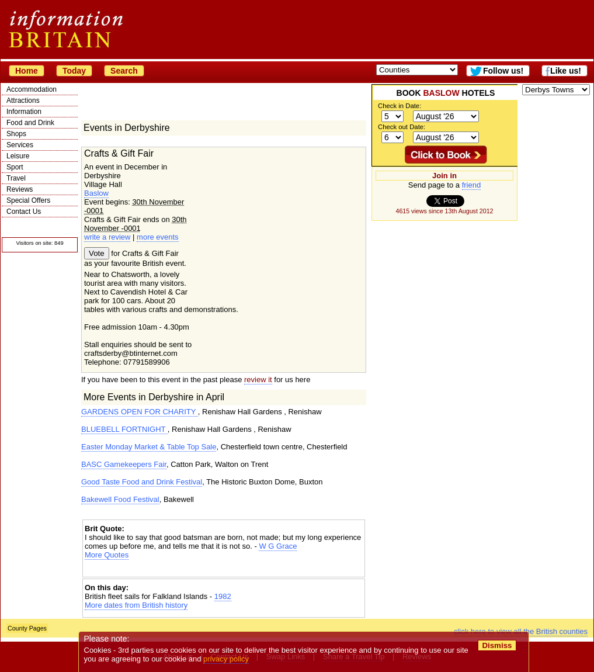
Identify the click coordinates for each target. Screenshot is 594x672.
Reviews (19, 189)
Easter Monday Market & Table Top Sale (148, 446)
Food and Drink (30, 123)
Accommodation (31, 89)
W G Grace (278, 546)
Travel (16, 178)
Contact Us (23, 211)
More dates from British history (136, 605)
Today (74, 70)
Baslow (96, 193)
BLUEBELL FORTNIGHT (124, 429)
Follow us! (503, 70)
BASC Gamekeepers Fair (123, 464)
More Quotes (106, 554)
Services (19, 145)
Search (124, 70)
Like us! (565, 70)
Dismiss (497, 645)
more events (158, 237)
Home (26, 70)
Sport (14, 167)
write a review (107, 237)
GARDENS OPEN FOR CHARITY (139, 411)
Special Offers (28, 200)
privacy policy (226, 658)
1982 (222, 596)
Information (23, 112)
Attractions (23, 100)
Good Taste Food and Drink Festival (141, 481)
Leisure (17, 156)
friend (471, 185)
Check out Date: (401, 126)
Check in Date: (399, 105)
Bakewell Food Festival (120, 499)
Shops (16, 134)
